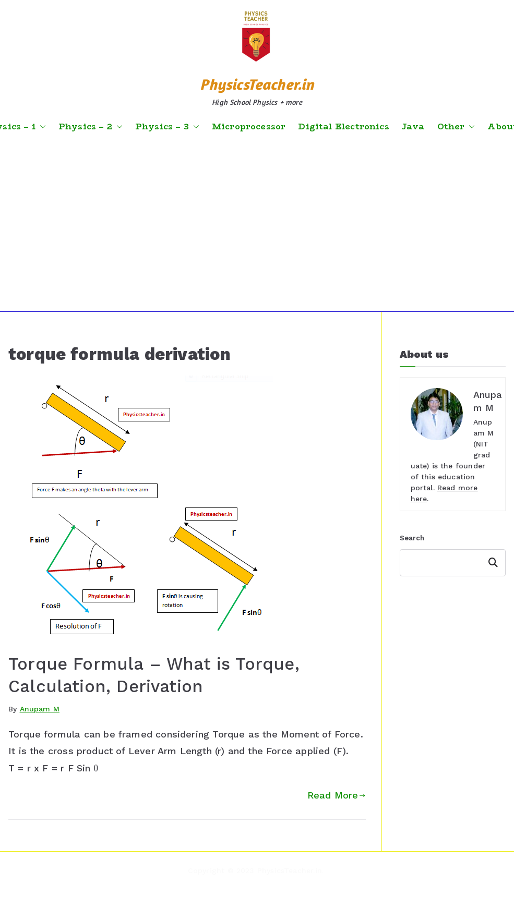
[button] (40, 127)
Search (412, 538)
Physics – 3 (167, 127)
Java (413, 127)
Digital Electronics (343, 127)
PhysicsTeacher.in (257, 84)
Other (456, 127)
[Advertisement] (257, 223)
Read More (336, 795)
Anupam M (39, 709)
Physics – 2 (90, 127)
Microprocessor (249, 127)
